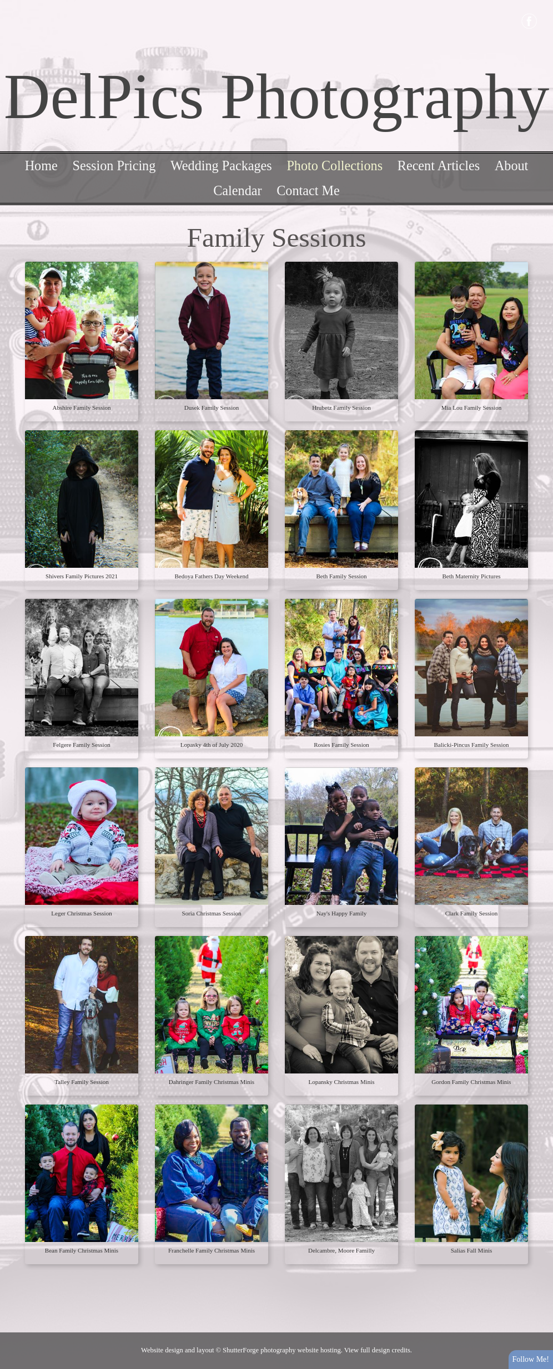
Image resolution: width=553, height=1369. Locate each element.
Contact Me (308, 190)
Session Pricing (113, 165)
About (511, 165)
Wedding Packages (221, 165)
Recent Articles (439, 165)
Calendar (237, 190)
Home (41, 165)
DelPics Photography (277, 96)
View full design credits (377, 1350)
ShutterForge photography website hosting (282, 1350)
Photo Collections (334, 165)
